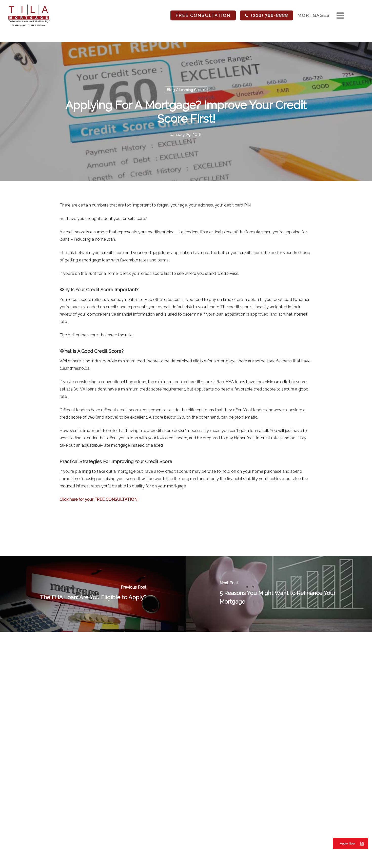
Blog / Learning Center (186, 90)
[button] (350, 843)
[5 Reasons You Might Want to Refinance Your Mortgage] (279, 594)
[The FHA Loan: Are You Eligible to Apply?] (93, 594)
